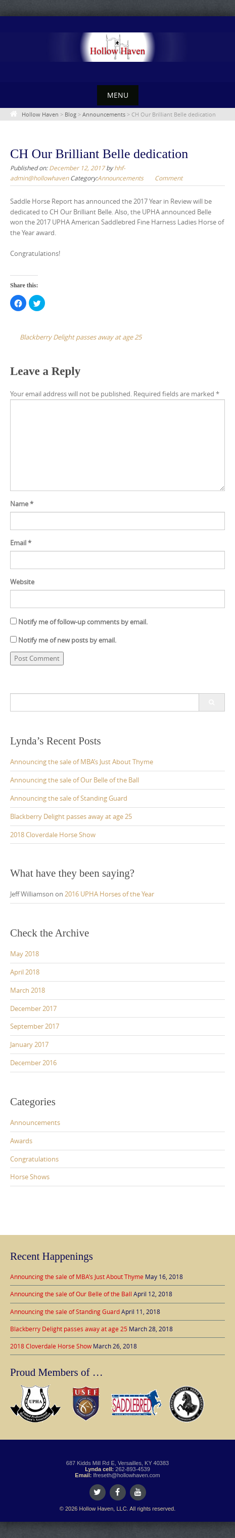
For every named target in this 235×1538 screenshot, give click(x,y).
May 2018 (24, 953)
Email (20, 542)
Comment (168, 178)
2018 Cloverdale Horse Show (53, 834)
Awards (21, 1140)
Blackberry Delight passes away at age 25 (71, 816)
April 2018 (24, 972)
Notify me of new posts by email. (67, 640)
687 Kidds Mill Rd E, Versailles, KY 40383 (117, 1463)
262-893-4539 (132, 1469)
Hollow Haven (40, 114)
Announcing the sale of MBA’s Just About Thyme (81, 761)
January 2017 (29, 1044)
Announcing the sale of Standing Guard (68, 798)
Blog (70, 114)
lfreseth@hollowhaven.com (126, 1475)
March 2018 (27, 990)
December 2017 (33, 1008)
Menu (117, 95)
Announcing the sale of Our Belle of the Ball (74, 779)
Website (22, 581)
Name (21, 503)
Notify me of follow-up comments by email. (83, 621)
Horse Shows (30, 1176)
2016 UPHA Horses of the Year (109, 893)
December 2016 (33, 1062)
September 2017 (34, 1026)
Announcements (103, 114)
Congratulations (34, 1159)
